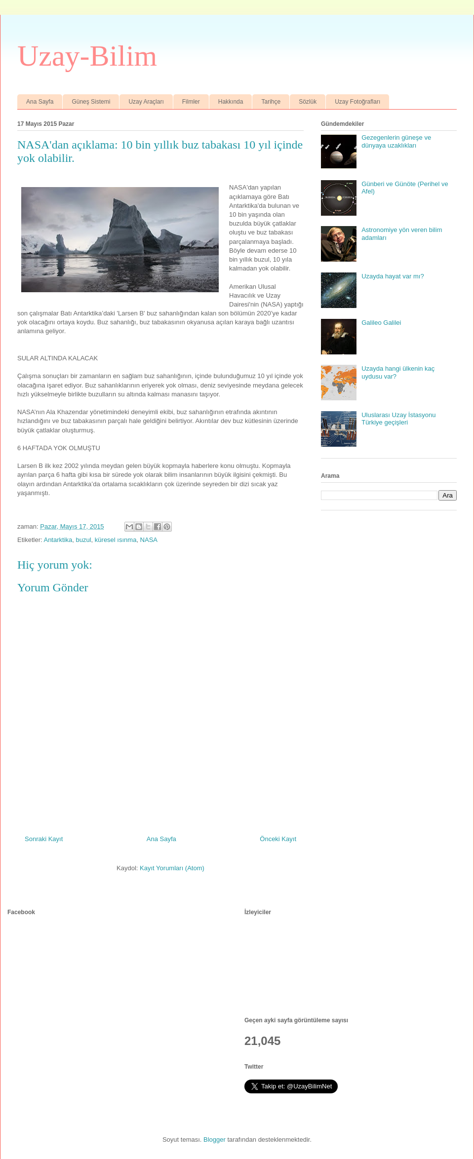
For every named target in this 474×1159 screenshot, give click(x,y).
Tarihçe (270, 101)
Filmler (191, 101)
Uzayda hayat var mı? (392, 276)
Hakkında (230, 101)
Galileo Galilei (381, 322)
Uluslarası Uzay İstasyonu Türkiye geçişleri (398, 418)
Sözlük (307, 101)
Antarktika (57, 539)
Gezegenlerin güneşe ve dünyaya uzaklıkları (396, 141)
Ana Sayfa (39, 101)
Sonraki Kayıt (44, 839)
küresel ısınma (116, 539)
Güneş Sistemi (91, 101)
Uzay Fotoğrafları (357, 101)
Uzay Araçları (145, 101)
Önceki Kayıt (278, 839)
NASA (149, 539)
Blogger (214, 1139)
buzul (83, 539)
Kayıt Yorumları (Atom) (172, 868)
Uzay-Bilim (87, 55)
